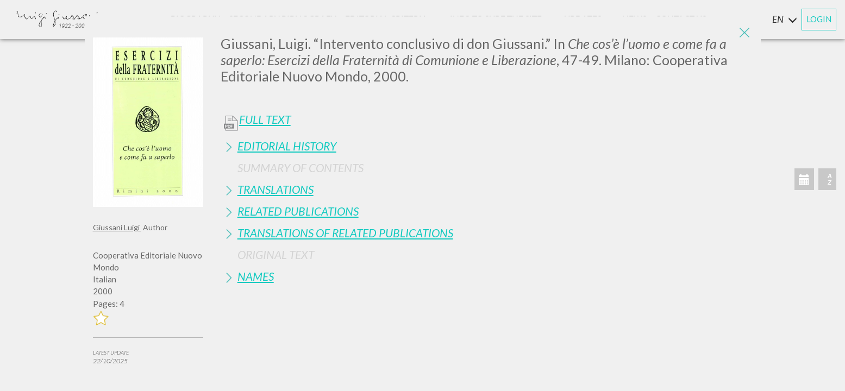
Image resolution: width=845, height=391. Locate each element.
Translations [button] (275, 189)
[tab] (486, 146)
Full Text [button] (265, 119)
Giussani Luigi (117, 227)
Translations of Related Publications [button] (345, 232)
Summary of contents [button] (300, 167)
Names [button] (255, 276)
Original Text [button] (275, 254)
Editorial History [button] (286, 146)
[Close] (744, 32)
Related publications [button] (298, 211)
